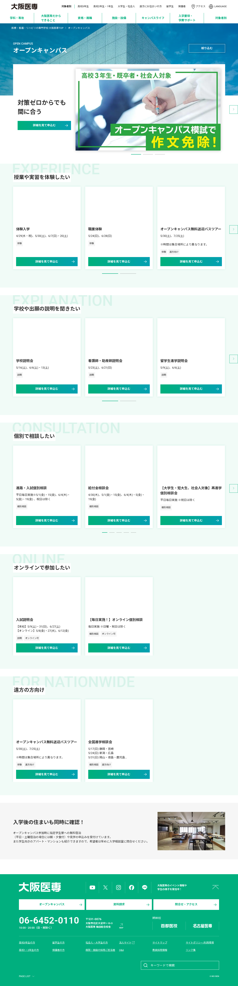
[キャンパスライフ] (153, 18)
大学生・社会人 (126, 6)
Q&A (121, 950)
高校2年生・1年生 (103, 6)
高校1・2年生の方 (29, 950)
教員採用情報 (159, 950)
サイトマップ (159, 942)
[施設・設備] (119, 18)
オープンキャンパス (61, 904)
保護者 (182, 6)
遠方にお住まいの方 (151, 6)
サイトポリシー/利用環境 (200, 942)
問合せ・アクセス (196, 904)
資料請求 (131, 904)
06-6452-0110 (49, 920)
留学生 (170, 6)
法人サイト (127, 943)
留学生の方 (58, 942)
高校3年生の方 (27, 942)
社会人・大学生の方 (97, 942)
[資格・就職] (85, 18)
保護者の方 (58, 950)
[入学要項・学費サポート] (187, 18)
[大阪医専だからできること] (51, 18)
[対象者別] (221, 18)
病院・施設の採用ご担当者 (100, 950)
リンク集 (191, 950)
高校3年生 (83, 6)
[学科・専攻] (17, 18)
